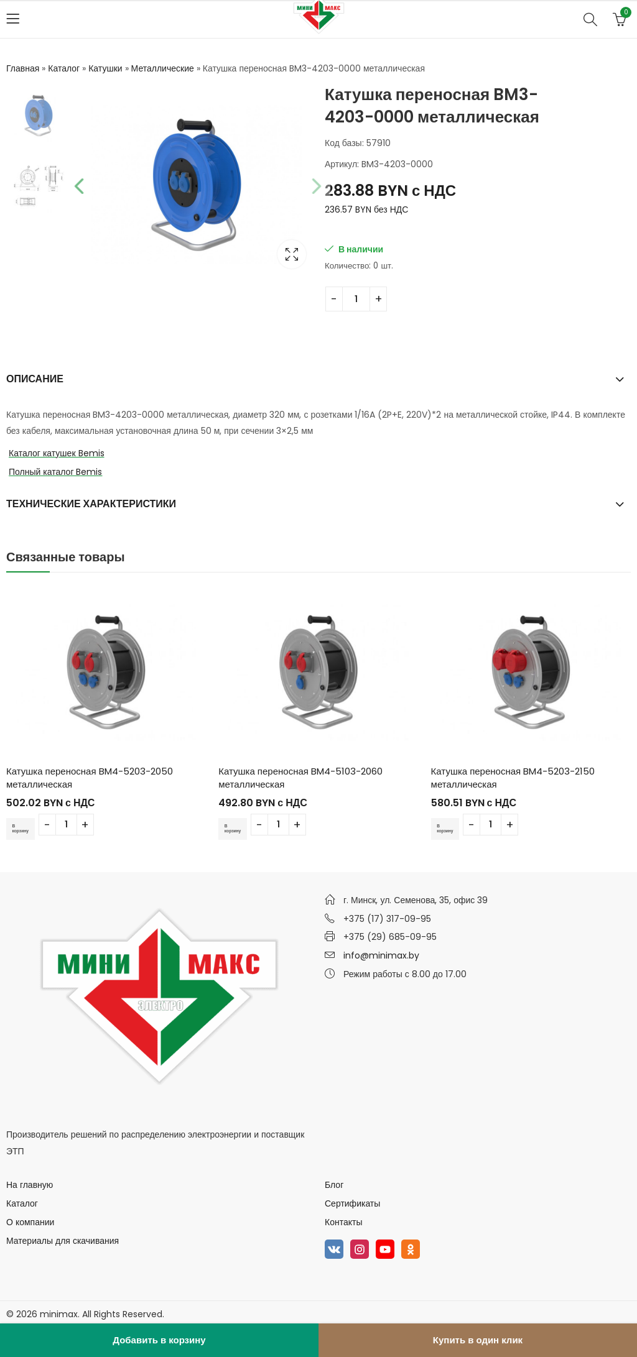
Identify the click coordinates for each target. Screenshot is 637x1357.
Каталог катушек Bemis (57, 453)
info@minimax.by (381, 955)
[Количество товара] (356, 299)
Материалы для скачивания (62, 1241)
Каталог (64, 68)
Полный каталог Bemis (56, 472)
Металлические (162, 68)
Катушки (105, 68)
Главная (22, 68)
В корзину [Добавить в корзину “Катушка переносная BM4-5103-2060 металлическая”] (237, 828)
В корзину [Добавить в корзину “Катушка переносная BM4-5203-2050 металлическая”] (25, 828)
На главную (29, 1185)
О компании (30, 1222)
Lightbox (291, 254)
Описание (34, 379)
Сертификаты (352, 1203)
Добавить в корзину (159, 1339)
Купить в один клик (478, 1339)
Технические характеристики (91, 504)
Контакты (343, 1222)
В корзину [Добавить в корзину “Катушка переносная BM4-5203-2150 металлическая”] (450, 828)
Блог (334, 1185)
